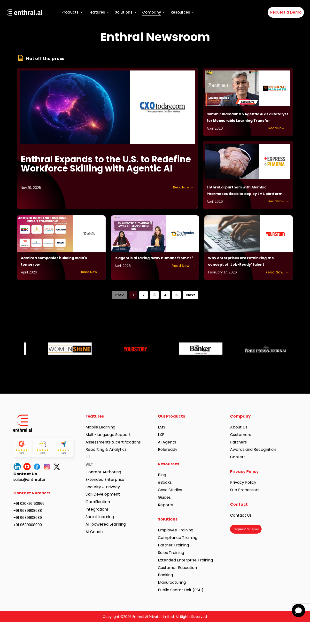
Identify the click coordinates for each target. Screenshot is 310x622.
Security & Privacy (102, 487)
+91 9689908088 (27, 510)
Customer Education (177, 567)
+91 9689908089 (27, 517)
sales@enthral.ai (29, 479)
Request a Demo (286, 12)
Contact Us (241, 515)
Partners (238, 442)
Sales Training (171, 552)
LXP (161, 434)
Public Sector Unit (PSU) (180, 590)
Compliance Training (177, 537)
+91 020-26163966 (29, 503)
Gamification (97, 502)
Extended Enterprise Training (185, 560)
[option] (56, 347)
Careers (238, 457)
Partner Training (173, 545)
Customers (240, 434)
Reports (165, 505)
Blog (162, 475)
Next (190, 295)
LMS (161, 427)
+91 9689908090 (27, 524)
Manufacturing (172, 582)
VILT (89, 464)
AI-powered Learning (105, 524)
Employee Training (175, 530)
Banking (165, 575)
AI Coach (94, 532)
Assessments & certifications (113, 442)
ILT (88, 457)
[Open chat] (298, 610)
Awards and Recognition (253, 449)
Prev (119, 295)
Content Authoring (103, 472)
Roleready (167, 449)
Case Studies (170, 490)
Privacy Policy (243, 482)
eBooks (165, 482)
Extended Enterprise (104, 479)
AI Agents (167, 442)
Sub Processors (244, 490)
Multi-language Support (108, 434)
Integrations (97, 509)
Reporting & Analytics (106, 449)
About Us (238, 427)
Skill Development (102, 494)
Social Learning (99, 517)
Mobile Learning (100, 427)
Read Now (179, 187)
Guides (164, 497)
